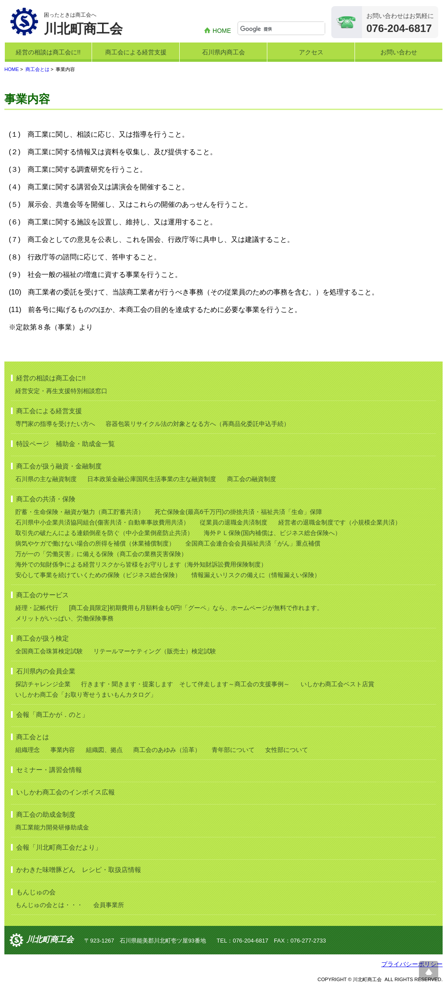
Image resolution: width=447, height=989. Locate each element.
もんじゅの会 (36, 892)
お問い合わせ (398, 52)
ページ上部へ (428, 970)
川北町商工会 (50, 940)
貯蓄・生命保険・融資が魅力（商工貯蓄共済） (79, 511)
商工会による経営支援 (136, 52)
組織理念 (27, 749)
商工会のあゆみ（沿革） (167, 749)
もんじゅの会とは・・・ (49, 904)
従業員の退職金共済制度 (233, 522)
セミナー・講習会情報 (49, 769)
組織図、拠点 (104, 749)
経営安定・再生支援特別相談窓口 (61, 390)
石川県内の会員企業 (45, 671)
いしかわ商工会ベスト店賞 (337, 684)
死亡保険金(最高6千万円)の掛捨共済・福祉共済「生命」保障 (238, 511)
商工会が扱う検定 (42, 638)
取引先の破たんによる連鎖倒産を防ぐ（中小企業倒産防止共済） (104, 532)
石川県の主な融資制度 (46, 478)
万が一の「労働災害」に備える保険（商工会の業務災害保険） (101, 553)
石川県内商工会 (223, 52)
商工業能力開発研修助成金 (52, 827)
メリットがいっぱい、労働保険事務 (64, 618)
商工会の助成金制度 (45, 814)
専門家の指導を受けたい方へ (55, 423)
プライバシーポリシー (412, 964)
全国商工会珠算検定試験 (49, 651)
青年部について (233, 749)
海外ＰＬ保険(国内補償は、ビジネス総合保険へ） (272, 532)
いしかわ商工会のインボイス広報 (65, 792)
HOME (222, 30)
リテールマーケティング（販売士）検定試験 (154, 651)
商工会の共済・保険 (45, 499)
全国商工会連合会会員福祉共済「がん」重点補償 (252, 543)
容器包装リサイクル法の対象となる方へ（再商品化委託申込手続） (198, 423)
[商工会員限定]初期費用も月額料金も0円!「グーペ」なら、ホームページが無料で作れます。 (196, 607)
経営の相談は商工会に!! (48, 52)
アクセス (311, 52)
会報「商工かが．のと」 (52, 714)
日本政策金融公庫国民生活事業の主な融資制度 (151, 478)
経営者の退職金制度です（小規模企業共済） (339, 522)
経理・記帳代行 (36, 607)
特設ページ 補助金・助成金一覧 (65, 443)
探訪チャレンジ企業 (43, 684)
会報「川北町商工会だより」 (59, 847)
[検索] (282, 29)
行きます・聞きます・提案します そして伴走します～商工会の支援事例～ (185, 684)
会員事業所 (108, 904)
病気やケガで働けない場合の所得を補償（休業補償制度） (95, 543)
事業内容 (62, 749)
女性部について (286, 749)
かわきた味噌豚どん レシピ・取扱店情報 (78, 869)
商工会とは (37, 69)
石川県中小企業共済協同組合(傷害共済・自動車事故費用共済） (102, 522)
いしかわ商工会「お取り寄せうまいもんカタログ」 (85, 694)
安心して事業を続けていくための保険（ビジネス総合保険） (98, 574)
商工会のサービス (42, 595)
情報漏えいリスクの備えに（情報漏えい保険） (256, 574)
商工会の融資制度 (251, 478)
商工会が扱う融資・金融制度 (59, 466)
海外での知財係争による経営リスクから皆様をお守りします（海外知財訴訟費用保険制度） (141, 564)
